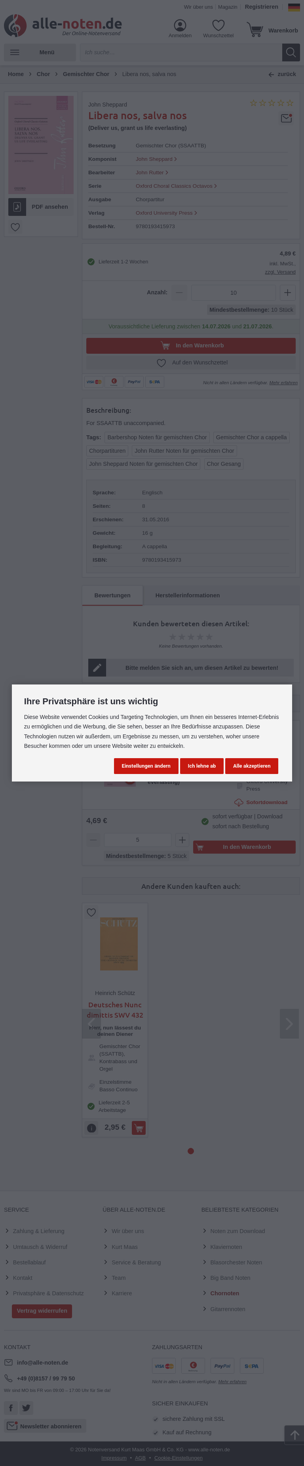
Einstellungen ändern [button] (146, 766)
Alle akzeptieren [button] (251, 766)
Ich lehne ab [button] (202, 766)
